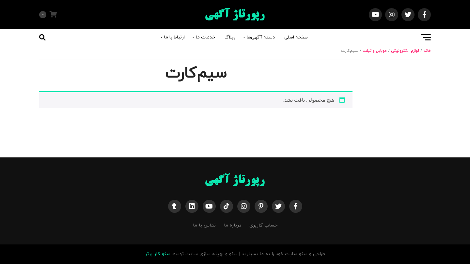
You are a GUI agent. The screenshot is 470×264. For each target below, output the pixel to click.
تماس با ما (204, 225)
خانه (427, 51)
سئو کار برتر (157, 254)
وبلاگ (230, 37)
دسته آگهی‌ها (261, 37)
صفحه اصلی (296, 37)
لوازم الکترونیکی (405, 51)
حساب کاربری (263, 225)
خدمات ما (205, 37)
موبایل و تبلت (375, 51)
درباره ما (232, 225)
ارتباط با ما (174, 37)
